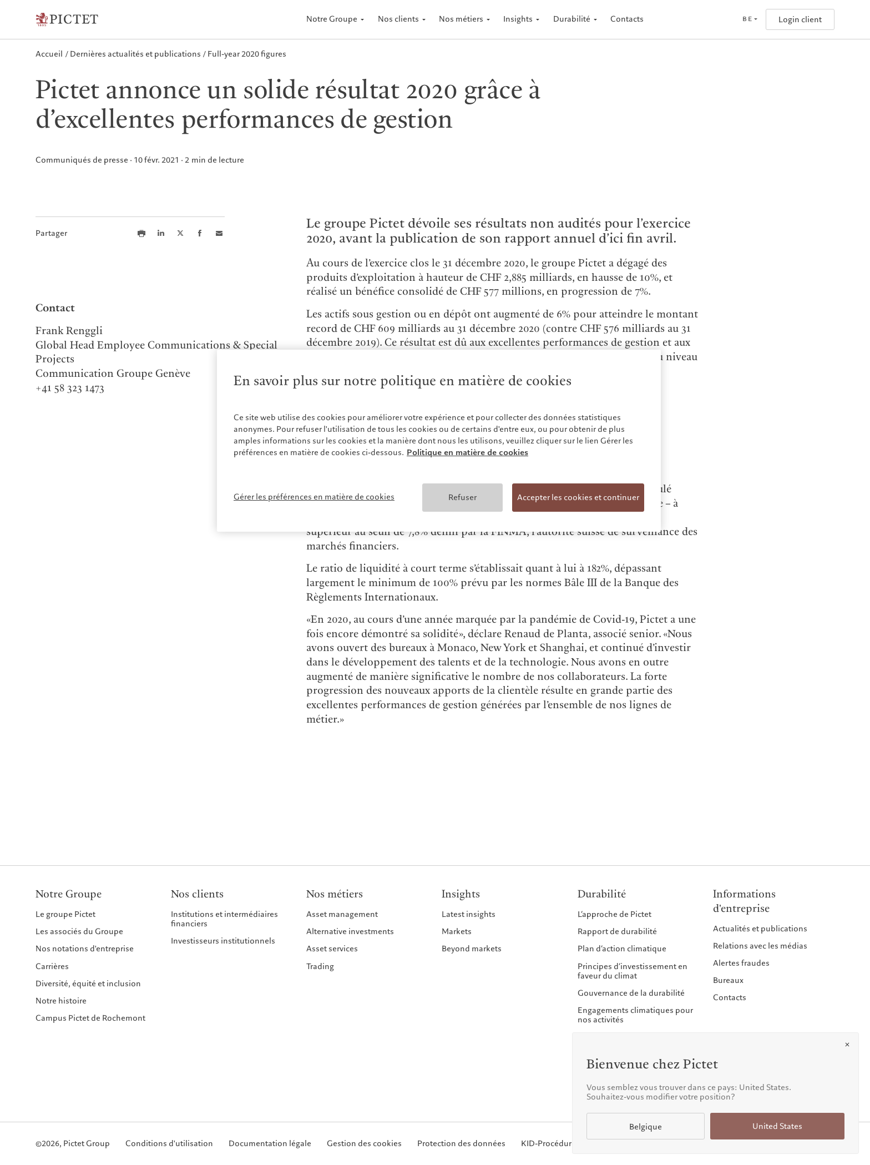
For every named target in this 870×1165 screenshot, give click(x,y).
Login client (800, 19)
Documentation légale (270, 1143)
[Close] (847, 1044)
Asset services (332, 949)
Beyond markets (472, 949)
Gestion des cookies (364, 1143)
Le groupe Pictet (65, 914)
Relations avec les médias (760, 946)
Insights (518, 19)
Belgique (645, 1127)
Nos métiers (461, 19)
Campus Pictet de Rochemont (90, 1018)
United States (777, 1126)
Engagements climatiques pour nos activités (635, 1015)
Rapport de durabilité (617, 931)
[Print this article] (141, 233)
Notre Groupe (331, 19)
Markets (457, 931)
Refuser (462, 497)
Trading (320, 966)
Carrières (52, 966)
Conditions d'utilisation (169, 1143)
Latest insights (468, 914)
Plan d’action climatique (622, 949)
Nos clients (398, 19)
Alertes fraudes (741, 963)
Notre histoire (61, 1001)
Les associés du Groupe (79, 931)
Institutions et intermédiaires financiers (224, 919)
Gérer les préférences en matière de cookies (314, 496)
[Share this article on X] (180, 233)
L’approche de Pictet (614, 914)
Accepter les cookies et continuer (578, 497)
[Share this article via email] (219, 233)
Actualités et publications (760, 929)
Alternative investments (350, 931)
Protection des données (461, 1143)
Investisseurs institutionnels (223, 941)
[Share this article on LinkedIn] (160, 233)
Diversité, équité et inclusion (88, 984)
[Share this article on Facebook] (199, 233)
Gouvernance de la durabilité (631, 993)
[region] (439, 441)
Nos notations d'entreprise (85, 949)
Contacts (627, 19)
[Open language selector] (749, 19)
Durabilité (571, 19)
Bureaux (728, 980)
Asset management (342, 914)
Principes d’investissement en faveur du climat (632, 971)
